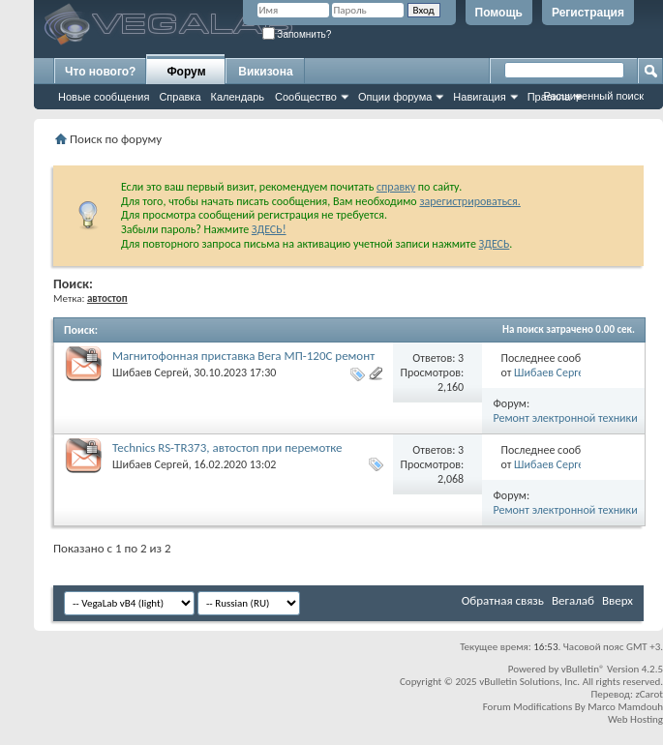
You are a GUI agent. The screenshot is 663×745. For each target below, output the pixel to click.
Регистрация (588, 12)
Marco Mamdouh (625, 706)
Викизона (265, 71)
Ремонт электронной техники (566, 418)
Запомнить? (297, 34)
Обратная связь (503, 600)
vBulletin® (583, 669)
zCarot (649, 694)
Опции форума (395, 97)
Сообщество (306, 97)
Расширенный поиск (593, 96)
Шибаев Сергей (150, 372)
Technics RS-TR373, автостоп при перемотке (227, 447)
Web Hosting (635, 719)
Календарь (238, 97)
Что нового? (100, 71)
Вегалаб (573, 600)
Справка (179, 97)
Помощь (499, 12)
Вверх (617, 600)
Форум (185, 71)
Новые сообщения (103, 97)
